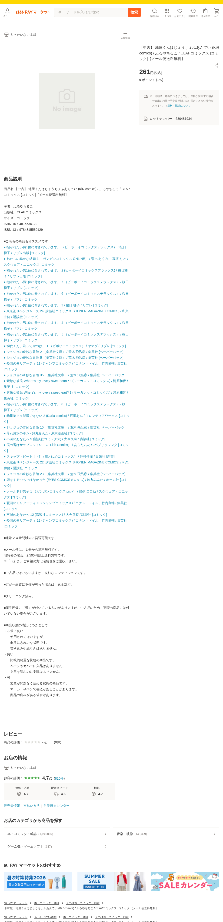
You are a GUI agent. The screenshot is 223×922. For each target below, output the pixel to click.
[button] (216, 65)
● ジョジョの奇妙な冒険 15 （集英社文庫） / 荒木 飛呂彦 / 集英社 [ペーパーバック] (64, 427)
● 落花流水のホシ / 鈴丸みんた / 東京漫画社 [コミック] (43, 433)
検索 (134, 12)
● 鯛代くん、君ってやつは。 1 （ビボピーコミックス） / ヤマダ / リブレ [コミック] (65, 346)
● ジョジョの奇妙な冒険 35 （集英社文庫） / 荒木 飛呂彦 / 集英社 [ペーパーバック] (64, 375)
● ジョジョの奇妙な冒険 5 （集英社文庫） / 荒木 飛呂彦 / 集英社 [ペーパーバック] (63, 357)
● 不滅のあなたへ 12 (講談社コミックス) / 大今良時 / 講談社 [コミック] (55, 514)
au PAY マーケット (15, 903)
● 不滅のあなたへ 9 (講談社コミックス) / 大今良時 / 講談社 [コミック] (54, 439)
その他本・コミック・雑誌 (83, 903)
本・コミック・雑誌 (46, 903)
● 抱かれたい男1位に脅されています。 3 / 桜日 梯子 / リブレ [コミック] (56, 305)
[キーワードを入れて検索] (91, 12)
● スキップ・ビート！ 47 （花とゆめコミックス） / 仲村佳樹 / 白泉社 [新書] (59, 456)
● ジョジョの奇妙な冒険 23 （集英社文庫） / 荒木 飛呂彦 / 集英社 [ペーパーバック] (64, 474)
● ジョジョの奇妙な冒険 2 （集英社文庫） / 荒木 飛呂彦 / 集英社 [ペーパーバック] (63, 352)
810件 (59, 778)
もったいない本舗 (45, 917)
